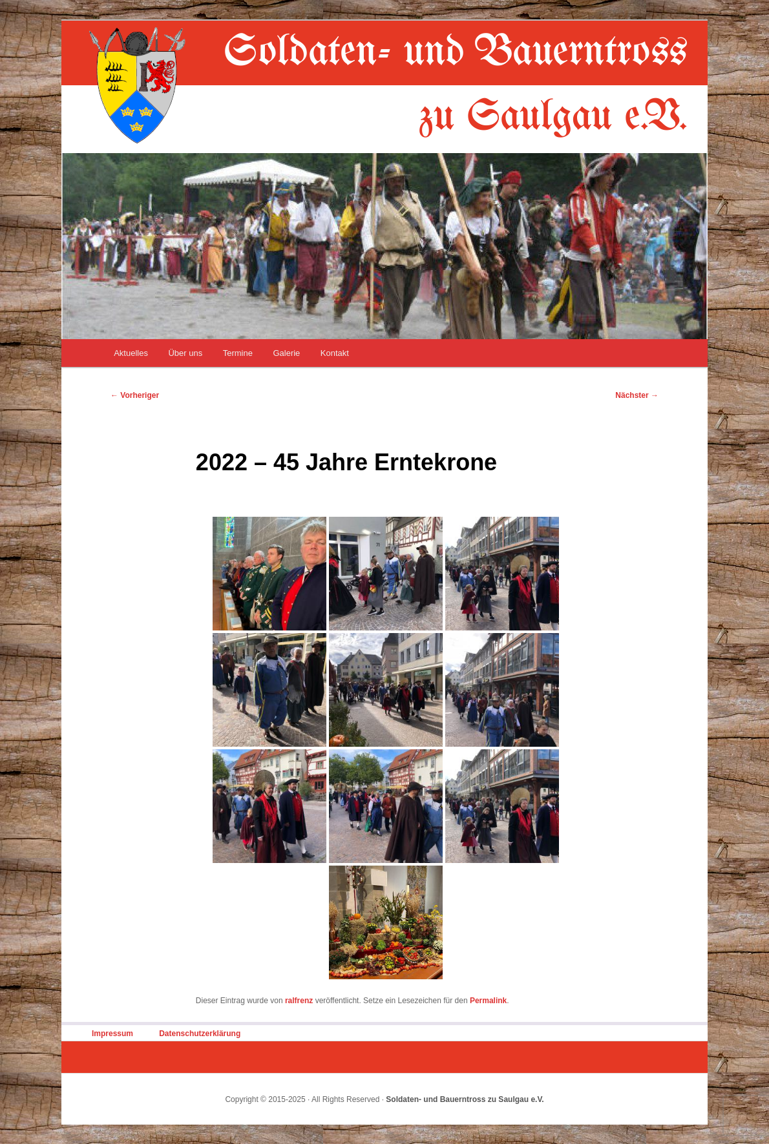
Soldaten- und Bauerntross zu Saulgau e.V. (464, 1099)
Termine (238, 353)
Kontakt (335, 353)
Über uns (185, 353)
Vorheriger (135, 395)
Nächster (636, 395)
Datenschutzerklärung (199, 1033)
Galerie (286, 353)
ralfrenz (299, 1000)
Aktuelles (131, 353)
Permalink (488, 1000)
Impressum (112, 1033)
